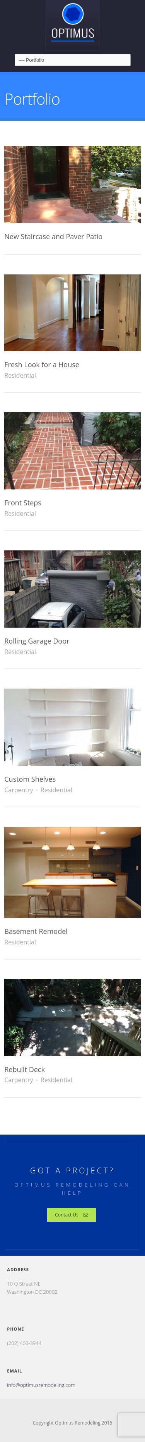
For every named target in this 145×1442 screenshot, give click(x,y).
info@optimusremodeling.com (41, 1384)
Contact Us (71, 1214)
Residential (20, 375)
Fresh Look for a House (41, 364)
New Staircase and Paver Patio (53, 236)
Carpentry (18, 790)
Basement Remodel (36, 931)
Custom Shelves (30, 779)
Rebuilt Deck (24, 1069)
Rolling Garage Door (36, 641)
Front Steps (22, 502)
